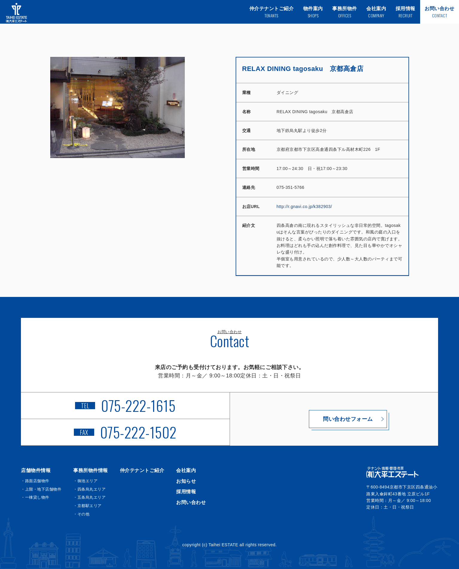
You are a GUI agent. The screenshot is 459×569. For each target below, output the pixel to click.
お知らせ (186, 481)
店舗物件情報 (36, 470)
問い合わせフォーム (334, 419)
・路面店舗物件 (35, 481)
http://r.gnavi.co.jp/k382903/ (304, 206)
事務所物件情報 (90, 470)
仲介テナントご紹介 (142, 470)
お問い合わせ (191, 502)
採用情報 (186, 491)
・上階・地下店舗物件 (41, 489)
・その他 (81, 514)
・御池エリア (85, 481)
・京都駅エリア (87, 505)
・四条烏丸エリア (89, 489)
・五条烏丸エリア (89, 497)
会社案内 (186, 470)
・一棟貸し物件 (35, 497)
